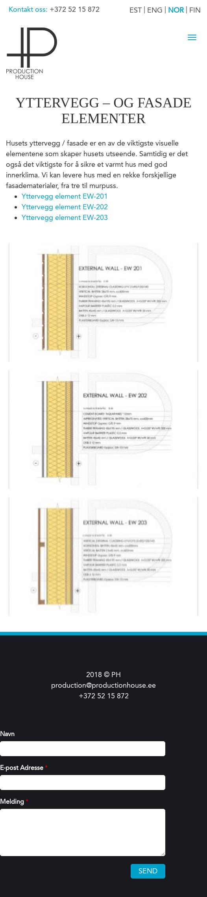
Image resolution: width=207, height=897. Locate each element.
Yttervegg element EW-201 (65, 196)
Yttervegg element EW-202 (65, 207)
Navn (7, 734)
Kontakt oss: (29, 9)
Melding (14, 801)
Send (148, 871)
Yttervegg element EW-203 (65, 217)
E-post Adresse (24, 767)
